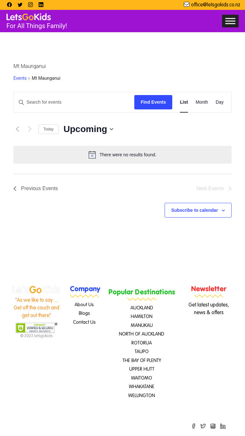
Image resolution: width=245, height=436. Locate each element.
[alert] (122, 155)
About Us (84, 304)
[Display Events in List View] (184, 102)
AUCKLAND (141, 308)
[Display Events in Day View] (220, 102)
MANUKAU (142, 325)
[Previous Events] (17, 129)
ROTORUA (141, 343)
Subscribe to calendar (194, 210)
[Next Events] (29, 129)
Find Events (153, 102)
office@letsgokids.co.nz (215, 5)
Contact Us (84, 322)
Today (48, 129)
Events (19, 78)
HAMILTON (141, 316)
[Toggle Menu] (230, 21)
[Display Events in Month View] (202, 102)
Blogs (84, 313)
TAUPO (142, 351)
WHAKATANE (141, 386)
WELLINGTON (141, 395)
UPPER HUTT (141, 369)
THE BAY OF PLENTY (141, 360)
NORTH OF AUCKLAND (141, 334)
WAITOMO (141, 378)
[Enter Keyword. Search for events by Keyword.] (74, 102)
